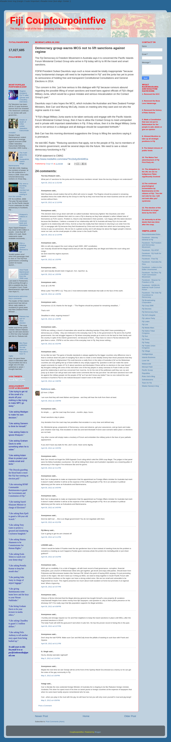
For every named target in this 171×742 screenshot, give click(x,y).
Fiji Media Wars (148, 328)
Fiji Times (145, 339)
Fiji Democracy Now (150, 312)
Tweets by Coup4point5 (17, 380)
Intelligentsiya (147, 354)
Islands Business (148, 357)
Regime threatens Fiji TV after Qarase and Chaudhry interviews (24, 96)
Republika (146, 373)
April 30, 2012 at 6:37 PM (51, 626)
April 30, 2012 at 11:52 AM (51, 183)
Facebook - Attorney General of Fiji (150, 239)
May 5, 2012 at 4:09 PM (50, 700)
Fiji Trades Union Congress (148, 347)
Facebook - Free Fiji (150, 259)
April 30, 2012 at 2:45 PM (51, 448)
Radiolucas (46, 389)
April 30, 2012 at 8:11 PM (51, 644)
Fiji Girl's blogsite (148, 315)
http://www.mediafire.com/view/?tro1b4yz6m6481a (61, 159)
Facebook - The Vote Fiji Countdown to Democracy (151, 295)
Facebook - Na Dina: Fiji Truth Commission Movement (151, 275)
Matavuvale (146, 364)
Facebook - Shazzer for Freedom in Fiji (151, 281)
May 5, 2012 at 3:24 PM (50, 658)
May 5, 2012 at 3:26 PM (50, 676)
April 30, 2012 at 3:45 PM (51, 488)
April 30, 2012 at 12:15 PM (51, 235)
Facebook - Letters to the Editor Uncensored (152, 268)
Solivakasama (147, 380)
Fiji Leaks (145, 321)
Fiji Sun (145, 336)
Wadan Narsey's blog (150, 386)
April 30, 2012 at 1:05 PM (51, 274)
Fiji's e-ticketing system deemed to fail (23, 247)
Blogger (98, 732)
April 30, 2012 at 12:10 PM (51, 202)
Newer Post (41, 716)
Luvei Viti (145, 361)
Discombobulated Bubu (151, 234)
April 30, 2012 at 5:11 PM (51, 537)
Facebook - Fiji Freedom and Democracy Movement (151, 245)
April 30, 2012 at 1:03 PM (51, 259)
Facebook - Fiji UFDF (150, 250)
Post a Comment (45, 706)
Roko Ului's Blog (148, 376)
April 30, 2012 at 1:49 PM (51, 319)
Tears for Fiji (147, 383)
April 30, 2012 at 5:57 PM (51, 587)
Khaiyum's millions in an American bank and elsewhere (23, 219)
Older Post (130, 716)
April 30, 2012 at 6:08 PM (51, 606)
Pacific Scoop (147, 370)
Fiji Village (146, 351)
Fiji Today (145, 343)
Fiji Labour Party (148, 318)
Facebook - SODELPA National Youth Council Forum (151, 287)
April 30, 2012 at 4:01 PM (51, 522)
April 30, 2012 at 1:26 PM (51, 294)
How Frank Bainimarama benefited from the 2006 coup (24, 274)
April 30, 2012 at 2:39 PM (51, 401)
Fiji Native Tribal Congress (148, 332)
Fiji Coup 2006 (147, 306)
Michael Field (147, 367)
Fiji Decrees (146, 309)
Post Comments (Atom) (55, 722)
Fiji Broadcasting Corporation (148, 301)
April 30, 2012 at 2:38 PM (51, 381)
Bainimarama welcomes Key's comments (18, 297)
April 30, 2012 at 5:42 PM (51, 557)
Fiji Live (145, 325)
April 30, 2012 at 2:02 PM (51, 344)
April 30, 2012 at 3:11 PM (51, 468)
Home (86, 716)
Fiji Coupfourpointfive (58, 20)
